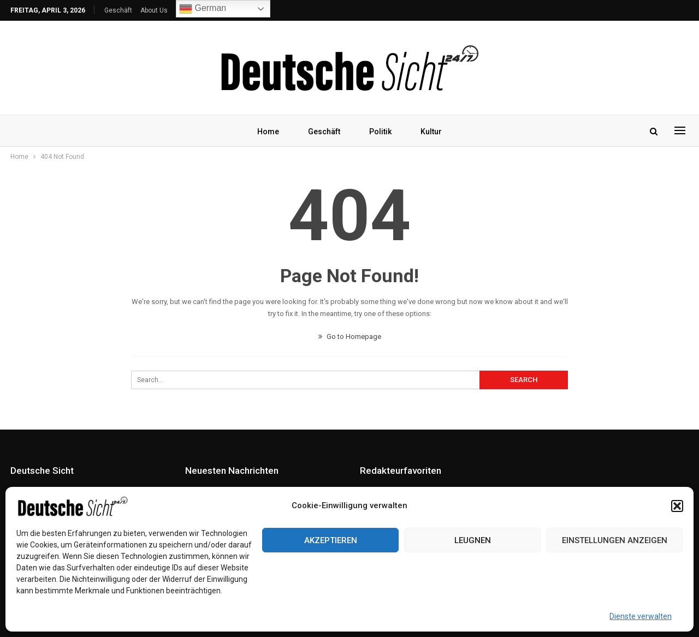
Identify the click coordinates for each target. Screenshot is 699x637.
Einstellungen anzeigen (614, 540)
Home (268, 131)
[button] (677, 506)
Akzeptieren (330, 540)
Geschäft (118, 10)
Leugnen (472, 540)
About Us (154, 10)
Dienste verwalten (640, 616)
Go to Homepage (349, 336)
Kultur (431, 131)
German (202, 8)
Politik (380, 131)
